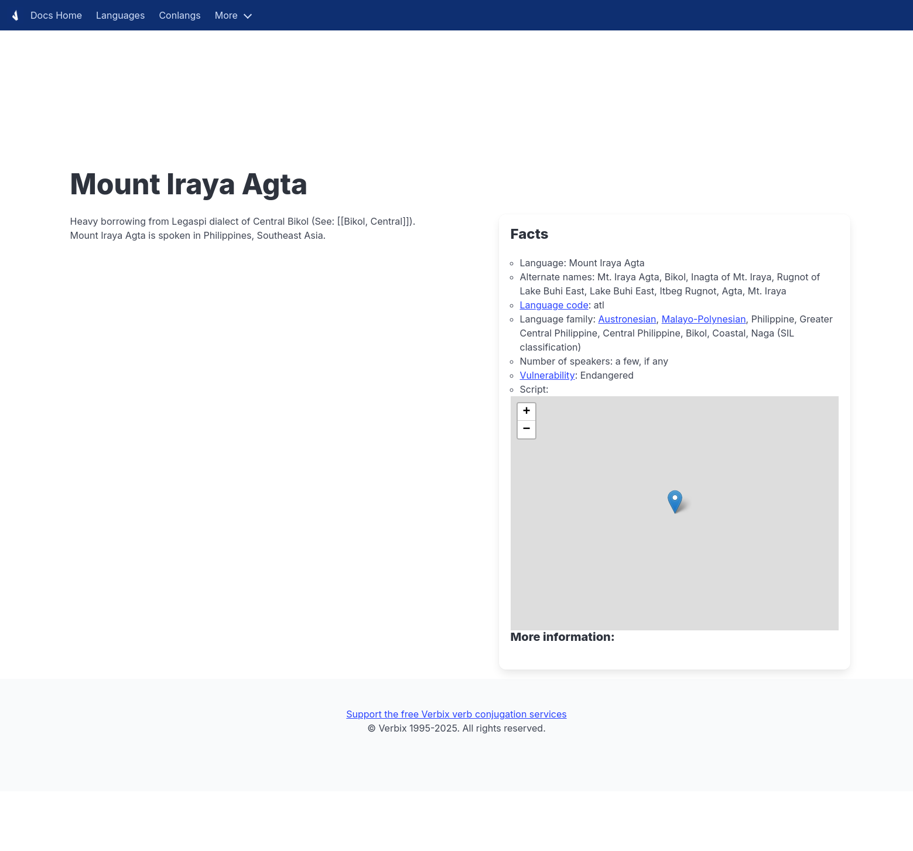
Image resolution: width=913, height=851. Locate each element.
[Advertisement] (351, 82)
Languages (120, 15)
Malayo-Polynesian (704, 319)
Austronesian (627, 319)
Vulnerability (547, 375)
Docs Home (44, 15)
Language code (554, 305)
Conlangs (179, 15)
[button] (675, 502)
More (226, 15)
